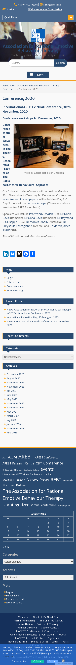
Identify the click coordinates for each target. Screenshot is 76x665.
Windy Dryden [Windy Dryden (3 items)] (63, 505)
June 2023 (12, 395)
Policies (41, 624)
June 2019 (12, 432)
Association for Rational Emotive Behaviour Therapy (38, 48)
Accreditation (25, 624)
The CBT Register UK (51, 621)
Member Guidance (27, 628)
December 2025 (15, 374)
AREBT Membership (24, 621)
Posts (65, 642)
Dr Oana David (33, 218)
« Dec (6, 547)
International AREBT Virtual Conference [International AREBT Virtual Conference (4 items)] (22, 474)
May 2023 (12, 399)
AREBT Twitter (50, 642)
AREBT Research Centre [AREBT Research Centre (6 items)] (18, 463)
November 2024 (15, 382)
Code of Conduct (50, 628)
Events (34, 642)
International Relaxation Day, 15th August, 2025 (33, 317)
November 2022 (15, 403)
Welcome (23, 617)
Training (53, 624)
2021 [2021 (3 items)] (5, 458)
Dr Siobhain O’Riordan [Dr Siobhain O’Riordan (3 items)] (12, 470)
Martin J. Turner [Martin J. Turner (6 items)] (14, 480)
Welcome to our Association (45, 9)
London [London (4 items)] (48, 474)
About (36, 617)
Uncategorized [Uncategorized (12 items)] (16, 504)
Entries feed (13, 282)
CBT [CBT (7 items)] (39, 463)
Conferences (9, 89)
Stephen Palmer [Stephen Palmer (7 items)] (15, 485)
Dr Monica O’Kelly (37, 222)
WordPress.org (15, 290)
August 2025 (13, 378)
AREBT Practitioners (29, 631)
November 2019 (15, 428)
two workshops (36, 203)
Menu (37, 75)
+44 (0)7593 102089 (28, 5)
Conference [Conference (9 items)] (53, 463)
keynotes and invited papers (20, 199)
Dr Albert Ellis (50, 617)
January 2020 (14, 424)
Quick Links (10, 17)
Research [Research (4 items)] (68, 480)
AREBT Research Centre (30, 638)
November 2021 (15, 407)
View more (8, 656)
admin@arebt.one (52, 5)
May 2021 (12, 411)
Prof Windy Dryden (41, 214)
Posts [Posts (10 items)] (44, 479)
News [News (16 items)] (32, 479)
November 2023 (15, 386)
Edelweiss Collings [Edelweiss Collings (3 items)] (31, 470)
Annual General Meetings (23, 635)
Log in (10, 277)
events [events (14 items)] (47, 469)
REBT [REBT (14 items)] (56, 479)
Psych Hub (53, 638)
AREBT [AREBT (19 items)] (25, 456)
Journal (62, 635)
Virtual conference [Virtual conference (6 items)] (43, 505)
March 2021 (13, 415)
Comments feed (15, 286)
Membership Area (17, 642)
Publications (47, 635)
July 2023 (11, 390)
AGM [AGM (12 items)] (12, 457)
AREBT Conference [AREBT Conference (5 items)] (46, 457)
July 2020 (11, 420)
